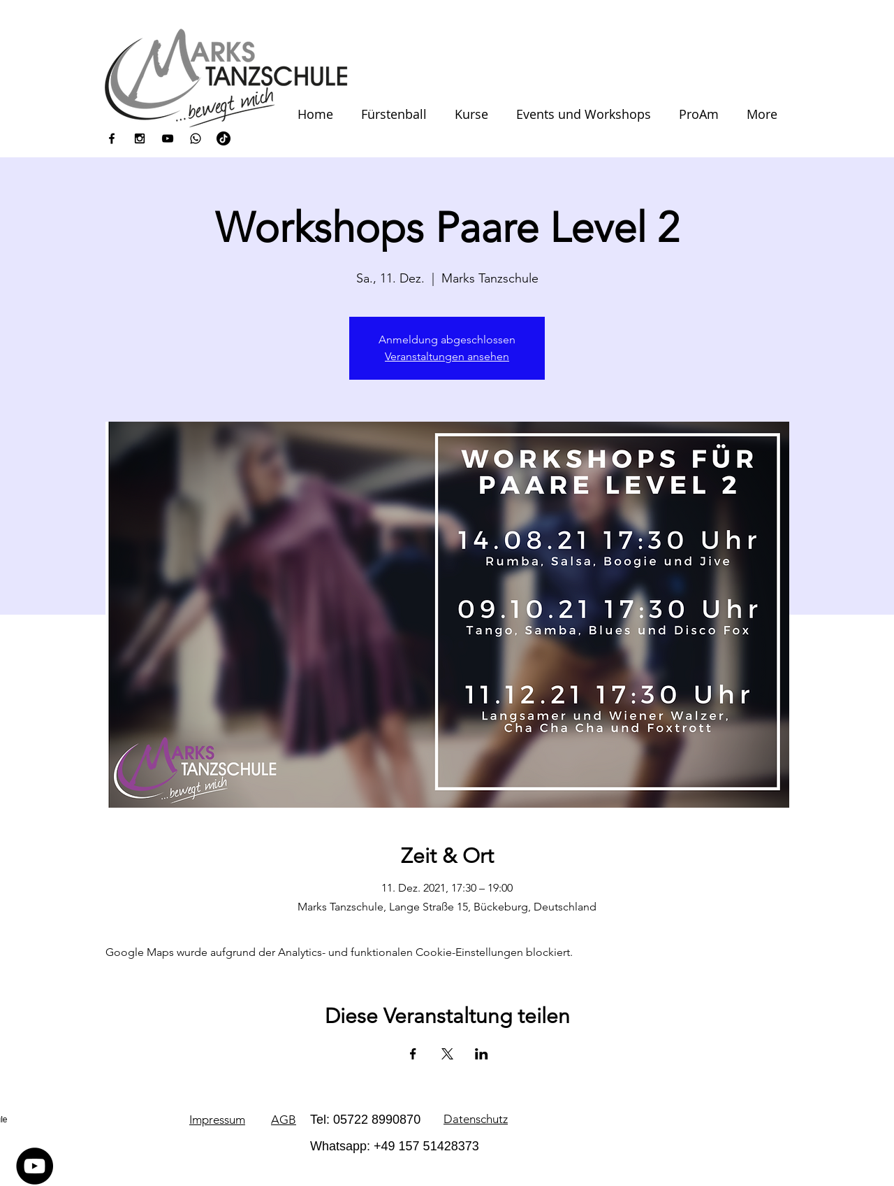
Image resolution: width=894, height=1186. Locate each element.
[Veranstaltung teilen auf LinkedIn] (481, 1053)
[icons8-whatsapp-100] (196, 138)
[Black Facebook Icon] (112, 138)
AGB (283, 1120)
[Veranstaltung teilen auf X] (447, 1053)
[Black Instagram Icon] (140, 138)
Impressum (217, 1120)
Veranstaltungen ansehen (447, 356)
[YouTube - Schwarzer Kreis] (34, 1166)
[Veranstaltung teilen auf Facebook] (413, 1053)
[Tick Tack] (223, 138)
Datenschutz (476, 1119)
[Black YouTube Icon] (168, 138)
